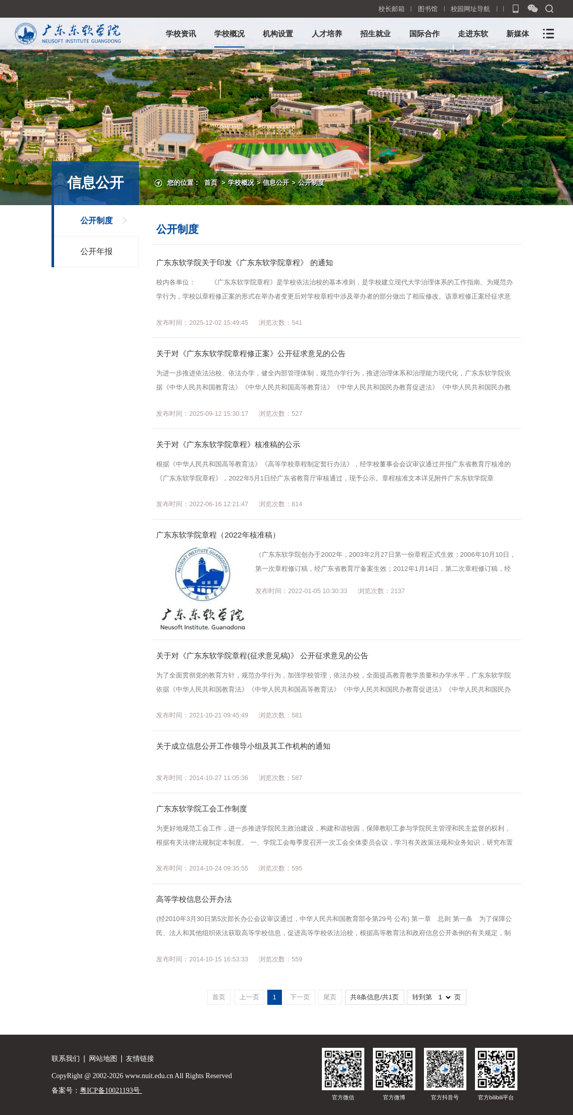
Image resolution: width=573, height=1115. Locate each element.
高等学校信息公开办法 (194, 899)
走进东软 (473, 33)
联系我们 (66, 1058)
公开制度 (311, 182)
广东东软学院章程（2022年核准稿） (217, 534)
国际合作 (424, 33)
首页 (210, 182)
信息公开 (276, 182)
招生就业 (375, 33)
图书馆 (428, 9)
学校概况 (229, 33)
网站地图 (103, 1058)
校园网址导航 (470, 9)
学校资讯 (181, 33)
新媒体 (517, 33)
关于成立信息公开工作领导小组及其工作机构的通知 (243, 746)
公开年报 (96, 251)
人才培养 (327, 33)
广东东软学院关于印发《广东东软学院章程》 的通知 (244, 262)
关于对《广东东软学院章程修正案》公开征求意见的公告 (251, 353)
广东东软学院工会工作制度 (201, 808)
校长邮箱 (391, 9)
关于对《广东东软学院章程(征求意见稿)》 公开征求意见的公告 (262, 655)
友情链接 (140, 1058)
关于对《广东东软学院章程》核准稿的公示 (228, 444)
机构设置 (278, 33)
